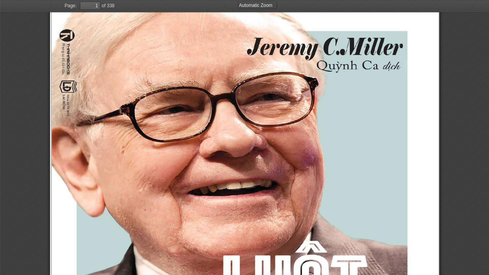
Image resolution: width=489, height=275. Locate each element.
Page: (70, 5)
